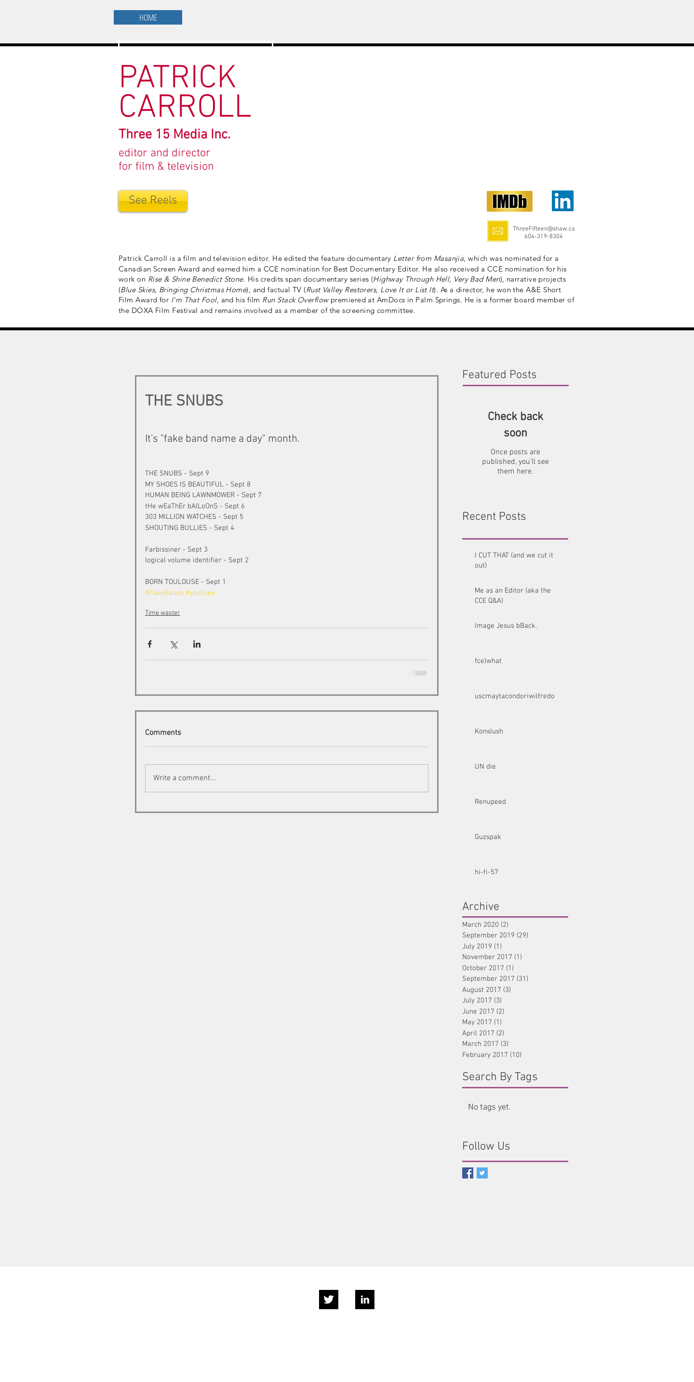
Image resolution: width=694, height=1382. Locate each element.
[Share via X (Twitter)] (173, 644)
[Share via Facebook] (149, 644)
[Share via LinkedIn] (196, 644)
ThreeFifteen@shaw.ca (544, 229)
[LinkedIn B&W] (364, 1299)
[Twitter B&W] (328, 1299)
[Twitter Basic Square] (482, 1173)
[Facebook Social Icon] (467, 1173)
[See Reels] (153, 201)
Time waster (162, 613)
